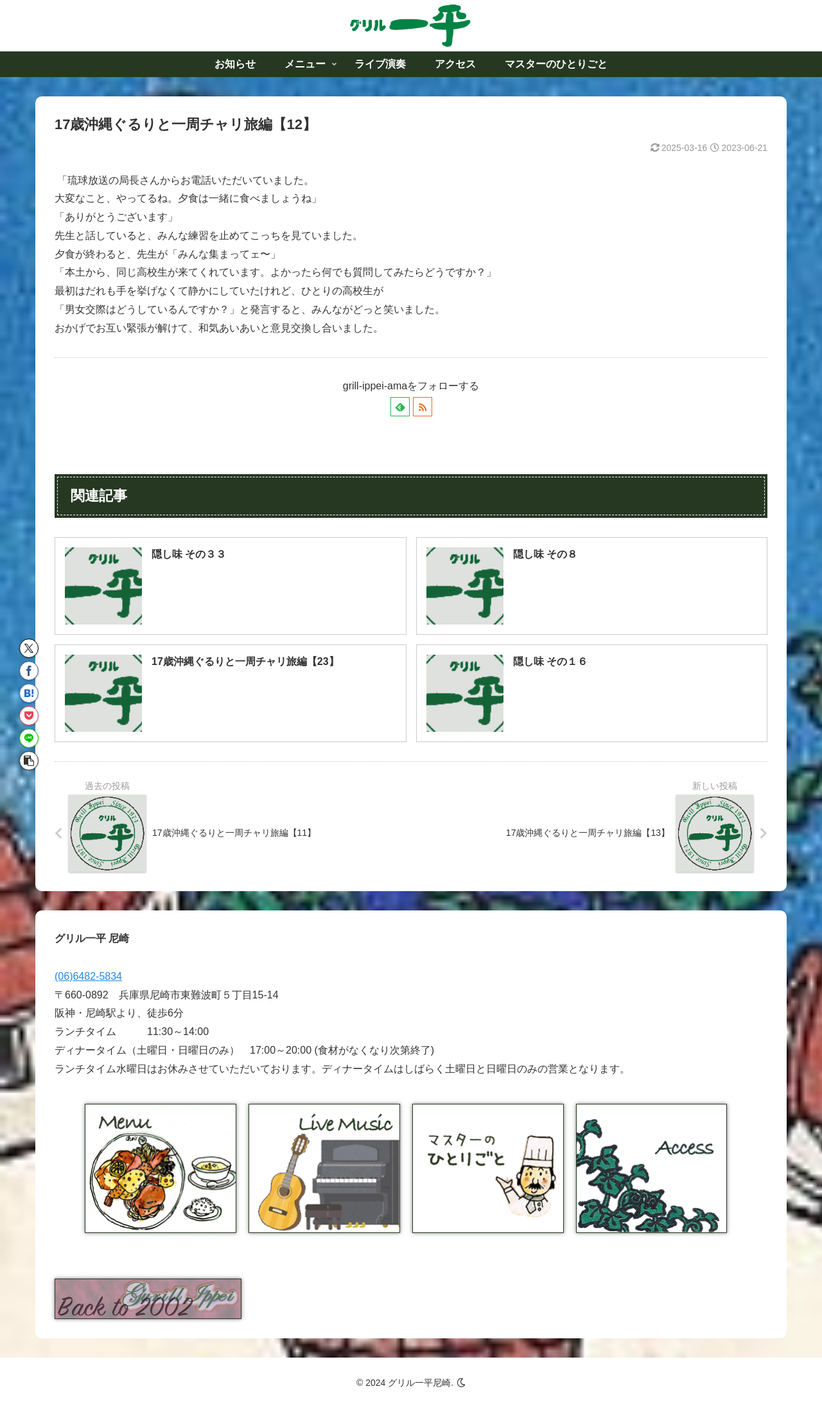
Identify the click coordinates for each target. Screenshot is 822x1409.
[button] (29, 760)
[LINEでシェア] (29, 738)
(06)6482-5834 (88, 976)
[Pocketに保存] (29, 715)
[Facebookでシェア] (29, 670)
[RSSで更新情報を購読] (422, 406)
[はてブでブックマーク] (29, 693)
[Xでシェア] (29, 648)
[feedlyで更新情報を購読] (400, 406)
